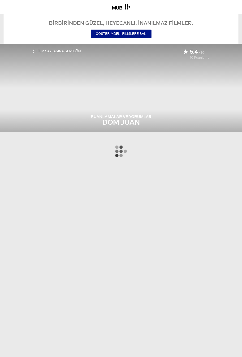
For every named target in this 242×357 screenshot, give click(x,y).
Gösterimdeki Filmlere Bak (121, 33)
